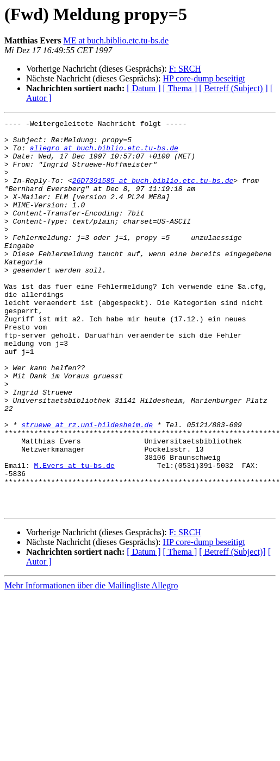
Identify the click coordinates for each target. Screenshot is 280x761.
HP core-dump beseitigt (204, 78)
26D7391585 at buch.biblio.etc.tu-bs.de (152, 193)
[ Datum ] (143, 88)
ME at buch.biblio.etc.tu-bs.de (116, 40)
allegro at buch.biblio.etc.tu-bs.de (104, 154)
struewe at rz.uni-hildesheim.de (87, 486)
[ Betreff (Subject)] (232, 630)
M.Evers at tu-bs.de (74, 535)
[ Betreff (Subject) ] (233, 88)
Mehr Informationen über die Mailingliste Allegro (91, 663)
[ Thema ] (180, 88)
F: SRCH (185, 68)
